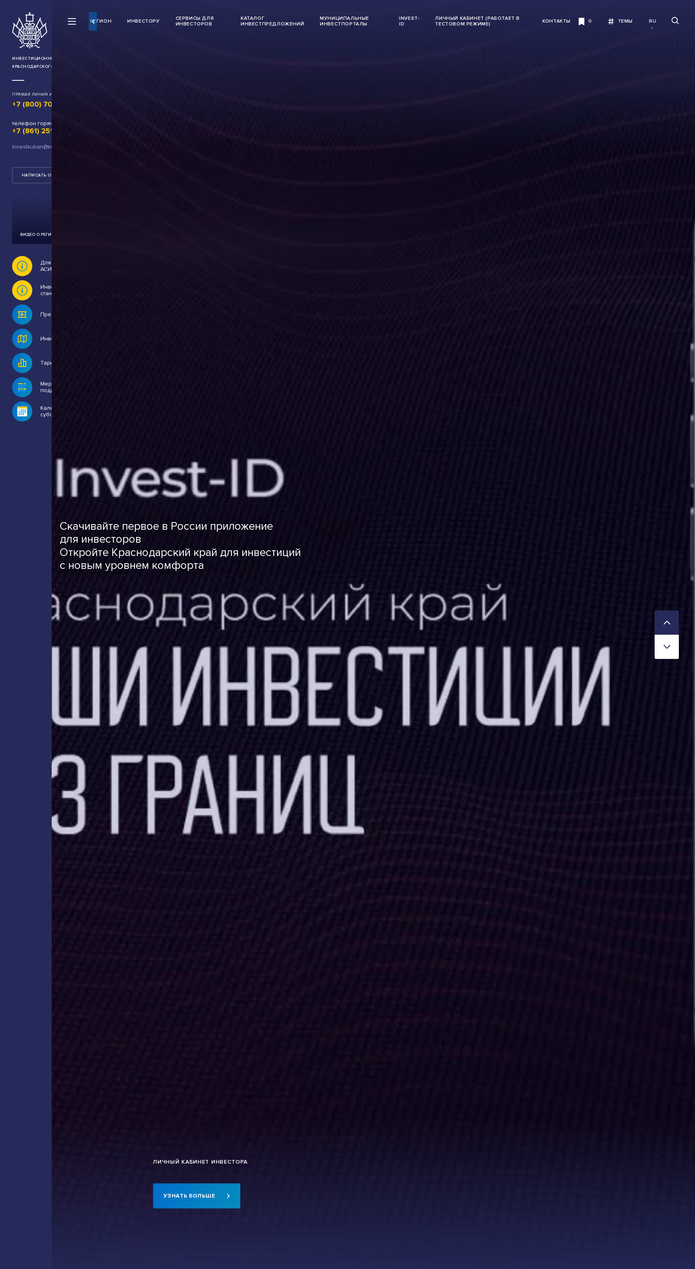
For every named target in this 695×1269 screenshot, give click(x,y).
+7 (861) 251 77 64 (44, 130)
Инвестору (189, 21)
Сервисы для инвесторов (240, 21)
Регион (146, 21)
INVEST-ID (430, 21)
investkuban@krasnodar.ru (45, 146)
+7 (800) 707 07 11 (44, 104)
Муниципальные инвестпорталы (378, 21)
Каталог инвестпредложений (306, 21)
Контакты (556, 21)
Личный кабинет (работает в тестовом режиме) (488, 21)
